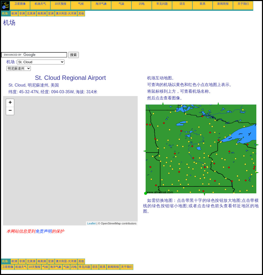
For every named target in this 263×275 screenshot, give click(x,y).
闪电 (142, 3)
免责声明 (43, 231)
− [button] (10, 111)
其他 (81, 13)
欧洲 (14, 13)
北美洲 (31, 13)
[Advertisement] (94, 40)
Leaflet (91, 223)
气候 (81, 3)
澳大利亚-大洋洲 (66, 13)
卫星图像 (20, 3)
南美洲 (41, 13)
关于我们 (243, 3)
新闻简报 (223, 3)
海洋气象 (101, 3)
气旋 (121, 3)
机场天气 (40, 3)
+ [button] (10, 103)
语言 (182, 3)
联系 (202, 3)
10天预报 (60, 3)
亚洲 (51, 13)
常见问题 (162, 3)
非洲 (22, 13)
